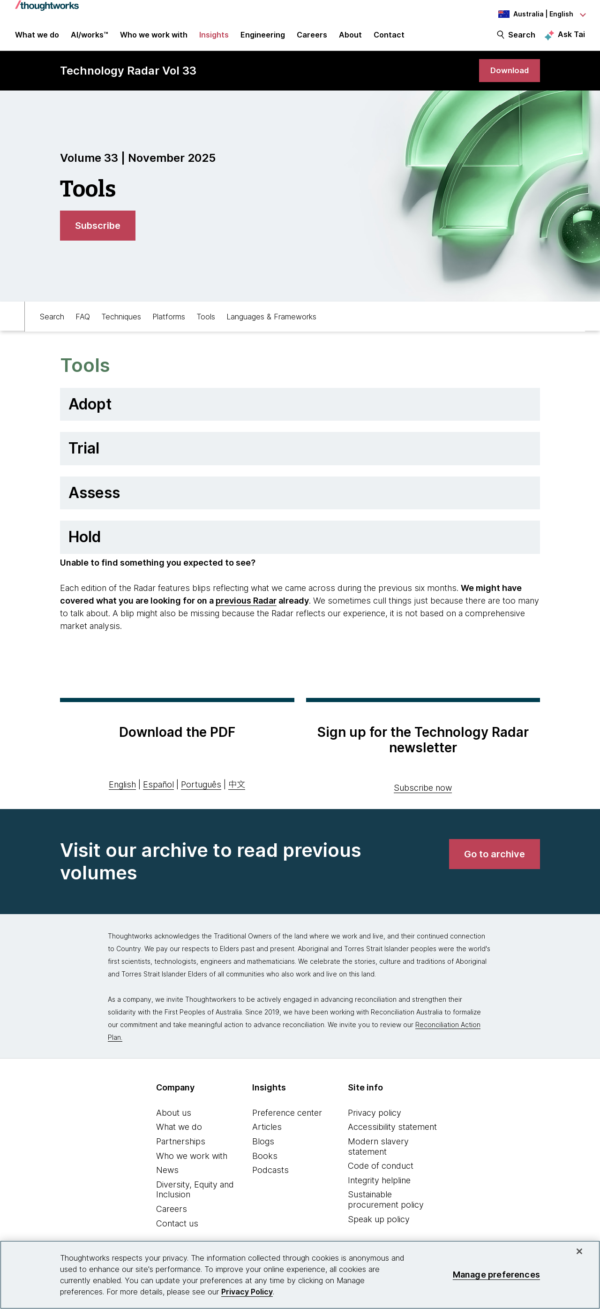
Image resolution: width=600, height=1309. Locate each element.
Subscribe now (423, 794)
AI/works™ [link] (89, 38)
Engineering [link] (262, 38)
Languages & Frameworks (271, 321)
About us (173, 1119)
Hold (84, 543)
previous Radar (246, 607)
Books (265, 1162)
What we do (179, 1133)
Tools (205, 321)
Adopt (90, 410)
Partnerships (180, 1147)
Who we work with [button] (154, 38)
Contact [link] (389, 38)
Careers (171, 1215)
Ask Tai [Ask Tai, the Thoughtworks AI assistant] (571, 38)
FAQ (82, 321)
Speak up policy (379, 1225)
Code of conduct (380, 1172)
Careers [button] (312, 38)
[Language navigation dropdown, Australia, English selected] (533, 14)
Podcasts (270, 1176)
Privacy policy (374, 1119)
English (122, 790)
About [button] (350, 38)
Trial (83, 454)
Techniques (121, 321)
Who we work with (191, 1162)
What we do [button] (37, 38)
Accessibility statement (392, 1133)
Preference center (287, 1119)
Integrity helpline (379, 1186)
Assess (94, 499)
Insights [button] (214, 38)
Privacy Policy (247, 1291)
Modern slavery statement (378, 1153)
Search (521, 38)
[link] (508, 76)
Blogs (263, 1147)
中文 (236, 790)
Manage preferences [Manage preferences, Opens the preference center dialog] (496, 1274)
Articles (267, 1133)
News (167, 1176)
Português (201, 790)
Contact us (177, 1229)
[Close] (579, 1251)
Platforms (168, 321)
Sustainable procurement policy (386, 1206)
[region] (300, 1275)
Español (158, 790)
